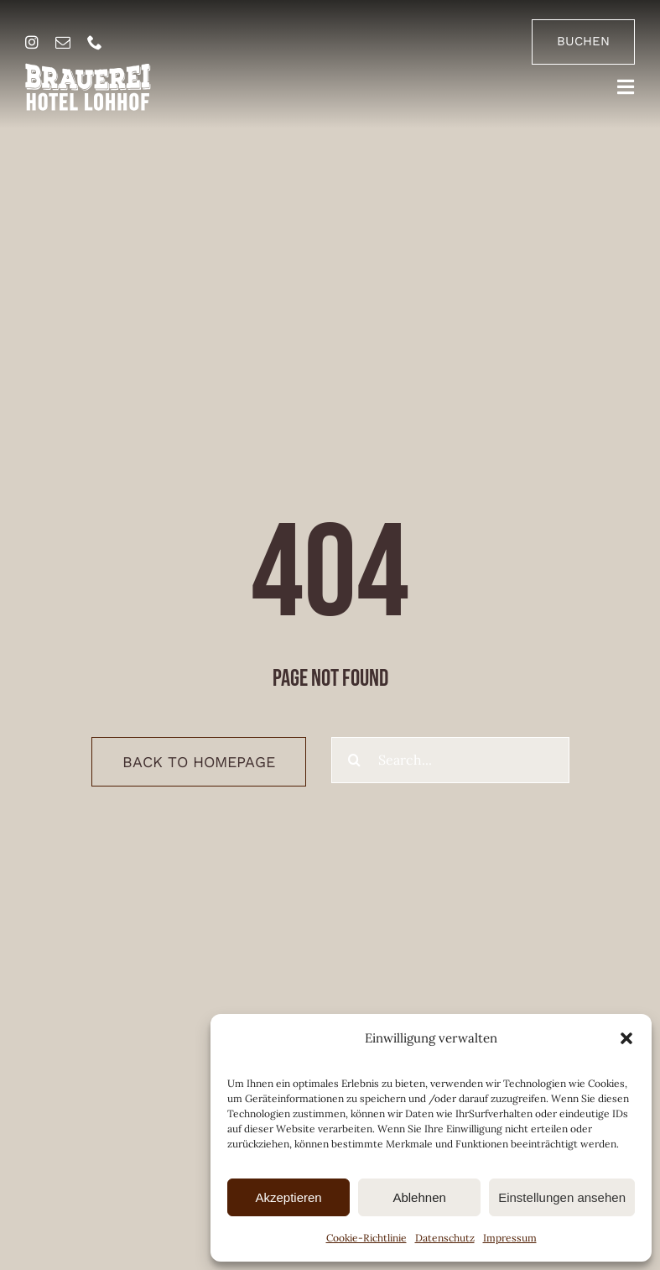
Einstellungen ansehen (562, 1197)
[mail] (62, 42)
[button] (626, 1038)
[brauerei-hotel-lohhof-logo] (88, 69)
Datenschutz (445, 1237)
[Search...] (450, 760)
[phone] (94, 42)
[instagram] (32, 42)
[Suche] (354, 760)
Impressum (510, 1237)
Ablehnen (418, 1197)
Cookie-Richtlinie (366, 1237)
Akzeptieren (288, 1197)
